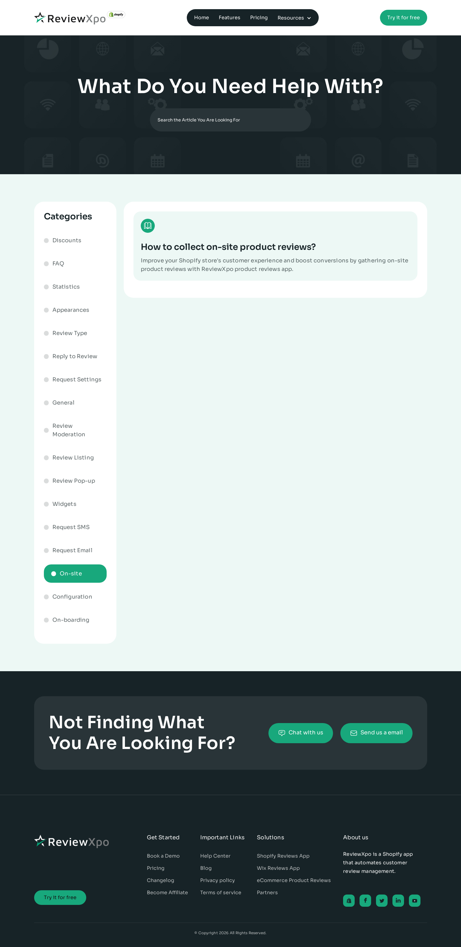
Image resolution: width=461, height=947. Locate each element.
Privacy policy (217, 880)
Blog (206, 868)
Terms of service (220, 892)
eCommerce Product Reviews (294, 880)
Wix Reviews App (278, 868)
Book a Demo (163, 856)
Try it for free (403, 17)
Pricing (156, 868)
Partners (267, 892)
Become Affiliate (167, 892)
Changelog (160, 880)
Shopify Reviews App (283, 856)
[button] (294, 17)
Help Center (215, 856)
